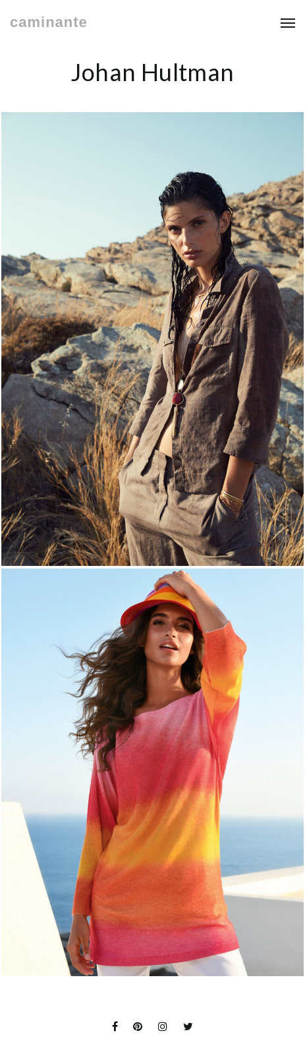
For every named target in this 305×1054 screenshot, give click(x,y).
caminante (49, 22)
